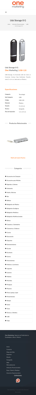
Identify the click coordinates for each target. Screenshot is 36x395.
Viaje (7, 320)
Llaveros (8, 272)
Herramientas (10, 260)
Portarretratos (10, 296)
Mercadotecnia (10, 365)
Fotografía (9, 360)
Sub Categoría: (9, 97)
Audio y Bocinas (10, 192)
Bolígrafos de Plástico (12, 204)
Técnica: (7, 108)
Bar (7, 196)
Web (7, 362)
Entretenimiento (10, 244)
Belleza (8, 200)
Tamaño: (7, 106)
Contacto (9, 349)
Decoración (9, 236)
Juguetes (8, 268)
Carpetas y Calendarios (12, 224)
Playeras (8, 288)
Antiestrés (9, 188)
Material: (7, 103)
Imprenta (9, 354)
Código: (7, 100)
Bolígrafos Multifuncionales (13, 216)
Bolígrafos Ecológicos (12, 208)
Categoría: (7, 94)
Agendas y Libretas (11, 184)
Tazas (7, 308)
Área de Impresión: (10, 111)
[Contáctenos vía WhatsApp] (18, 380)
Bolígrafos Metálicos (11, 212)
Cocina (8, 232)
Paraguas (8, 284)
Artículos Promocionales (18, 24)
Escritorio (8, 252)
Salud (7, 304)
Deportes (8, 240)
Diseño (8, 357)
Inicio (9, 24)
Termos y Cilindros (11, 312)
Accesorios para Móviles (13, 180)
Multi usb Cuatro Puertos (18, 158)
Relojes (8, 300)
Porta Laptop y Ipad (11, 292)
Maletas (8, 276)
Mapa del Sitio (10, 352)
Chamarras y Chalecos (12, 228)
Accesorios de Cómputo (12, 176)
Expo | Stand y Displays (13, 370)
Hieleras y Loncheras (12, 264)
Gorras (8, 256)
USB (27, 24)
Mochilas (8, 280)
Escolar (8, 248)
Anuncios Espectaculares (13, 373)
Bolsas (7, 220)
